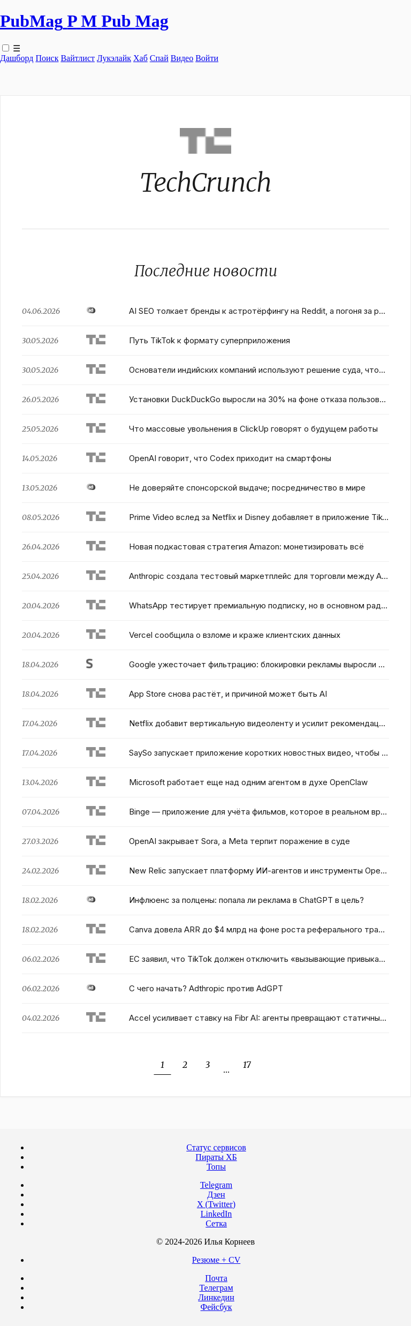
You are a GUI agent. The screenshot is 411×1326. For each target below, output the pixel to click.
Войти (206, 58)
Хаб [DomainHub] (140, 58)
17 (247, 1064)
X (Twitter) (216, 1204)
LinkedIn (216, 1213)
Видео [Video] (182, 58)
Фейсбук (216, 1307)
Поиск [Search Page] (46, 58)
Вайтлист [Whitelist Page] (77, 58)
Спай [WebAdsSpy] (159, 58)
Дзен (216, 1194)
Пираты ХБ (216, 1157)
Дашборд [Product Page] (16, 58)
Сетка (216, 1223)
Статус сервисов (216, 1147)
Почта (216, 1278)
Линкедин (216, 1297)
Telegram (216, 1184)
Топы (216, 1166)
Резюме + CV (216, 1259)
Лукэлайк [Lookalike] (114, 58)
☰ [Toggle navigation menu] (16, 48)
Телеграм (216, 1287)
